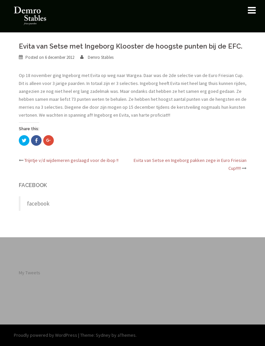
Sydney (103, 335)
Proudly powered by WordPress (45, 335)
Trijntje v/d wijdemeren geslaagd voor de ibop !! (71, 160)
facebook (33, 185)
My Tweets (29, 273)
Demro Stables (101, 57)
